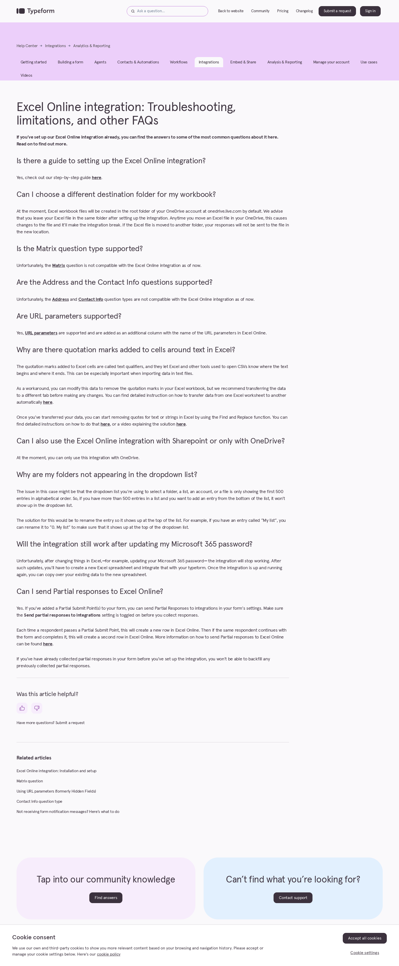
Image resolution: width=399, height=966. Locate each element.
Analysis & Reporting (284, 62)
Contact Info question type (40, 801)
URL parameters (41, 333)
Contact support (293, 898)
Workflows (178, 62)
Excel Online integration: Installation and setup (57, 771)
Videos (26, 75)
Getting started (34, 62)
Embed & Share (243, 62)
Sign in (370, 11)
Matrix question (30, 781)
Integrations (55, 46)
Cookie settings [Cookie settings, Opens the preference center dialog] (364, 953)
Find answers (106, 898)
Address (60, 299)
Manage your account (331, 62)
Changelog (304, 11)
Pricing (282, 11)
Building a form (70, 62)
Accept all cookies (364, 938)
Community (260, 11)
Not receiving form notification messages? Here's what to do (68, 812)
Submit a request (337, 11)
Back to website (231, 11)
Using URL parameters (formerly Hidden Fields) (56, 791)
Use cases (369, 62)
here (96, 177)
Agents (100, 62)
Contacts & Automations (138, 62)
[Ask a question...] (167, 11)
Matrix (58, 265)
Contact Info (90, 299)
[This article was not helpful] (36, 708)
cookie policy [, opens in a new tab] (108, 954)
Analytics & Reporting (91, 46)
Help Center (27, 46)
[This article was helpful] (22, 708)
